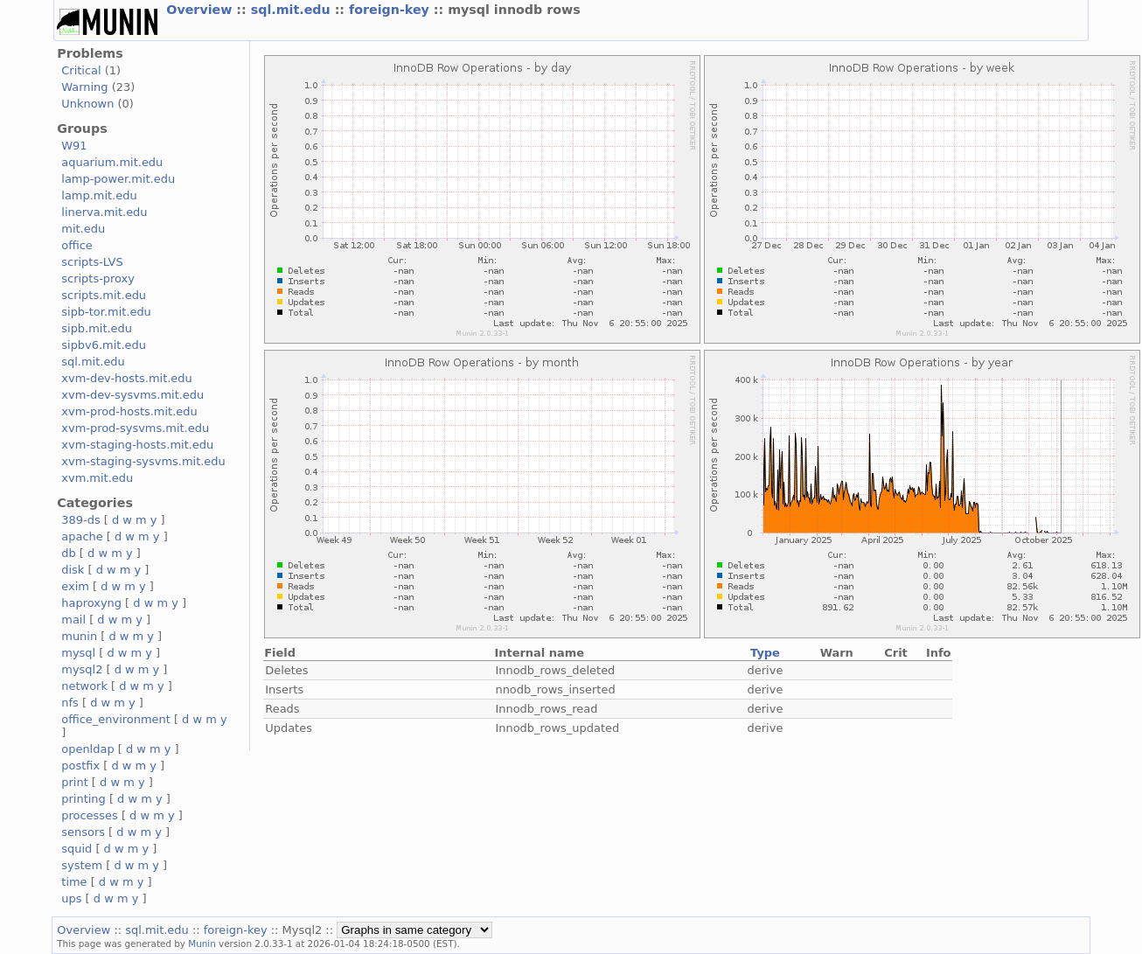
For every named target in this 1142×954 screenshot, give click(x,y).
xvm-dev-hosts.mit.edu (126, 378)
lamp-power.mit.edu (118, 178)
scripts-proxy (98, 278)
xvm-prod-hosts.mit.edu (129, 411)
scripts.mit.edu (103, 295)
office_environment (116, 719)
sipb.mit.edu (96, 328)
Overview (201, 10)
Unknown (87, 103)
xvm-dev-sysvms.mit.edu (132, 394)
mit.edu (83, 228)
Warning (84, 87)
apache (81, 536)
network (84, 686)
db (68, 553)
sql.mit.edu (293, 10)
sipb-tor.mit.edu (106, 311)
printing (83, 798)
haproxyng (91, 602)
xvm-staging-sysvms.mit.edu (143, 461)
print (74, 782)
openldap (87, 749)
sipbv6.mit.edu (103, 345)
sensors (83, 832)
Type (765, 652)
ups (71, 898)
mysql (78, 652)
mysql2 (81, 669)
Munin (202, 943)
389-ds (80, 519)
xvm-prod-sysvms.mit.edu (135, 428)
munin (79, 636)
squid (76, 848)
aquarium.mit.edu (112, 162)
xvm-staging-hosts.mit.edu (137, 444)
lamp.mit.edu (98, 195)
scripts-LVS (91, 261)
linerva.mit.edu (104, 212)
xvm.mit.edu (97, 477)
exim (75, 586)
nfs (70, 702)
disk (72, 569)
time (74, 881)
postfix (80, 765)
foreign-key (391, 10)
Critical (81, 70)
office (77, 245)
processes (89, 815)
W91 (74, 145)
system (81, 865)
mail (73, 619)
